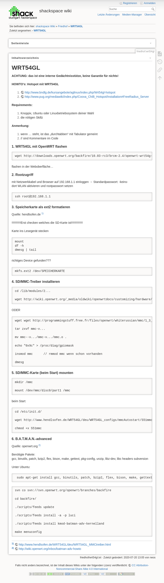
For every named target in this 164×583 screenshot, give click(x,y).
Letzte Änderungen (109, 14)
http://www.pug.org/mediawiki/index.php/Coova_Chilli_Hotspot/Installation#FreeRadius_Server (87, 96)
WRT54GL (77, 26)
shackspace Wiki (45, 26)
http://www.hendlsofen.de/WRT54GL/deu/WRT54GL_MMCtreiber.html (65, 544)
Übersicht (150, 14)
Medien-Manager (132, 14)
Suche (153, 9)
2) (39, 445)
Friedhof (63, 26)
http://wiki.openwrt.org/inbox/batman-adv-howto (50, 548)
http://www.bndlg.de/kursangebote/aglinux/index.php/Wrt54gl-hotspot (70, 92)
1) (42, 213)
